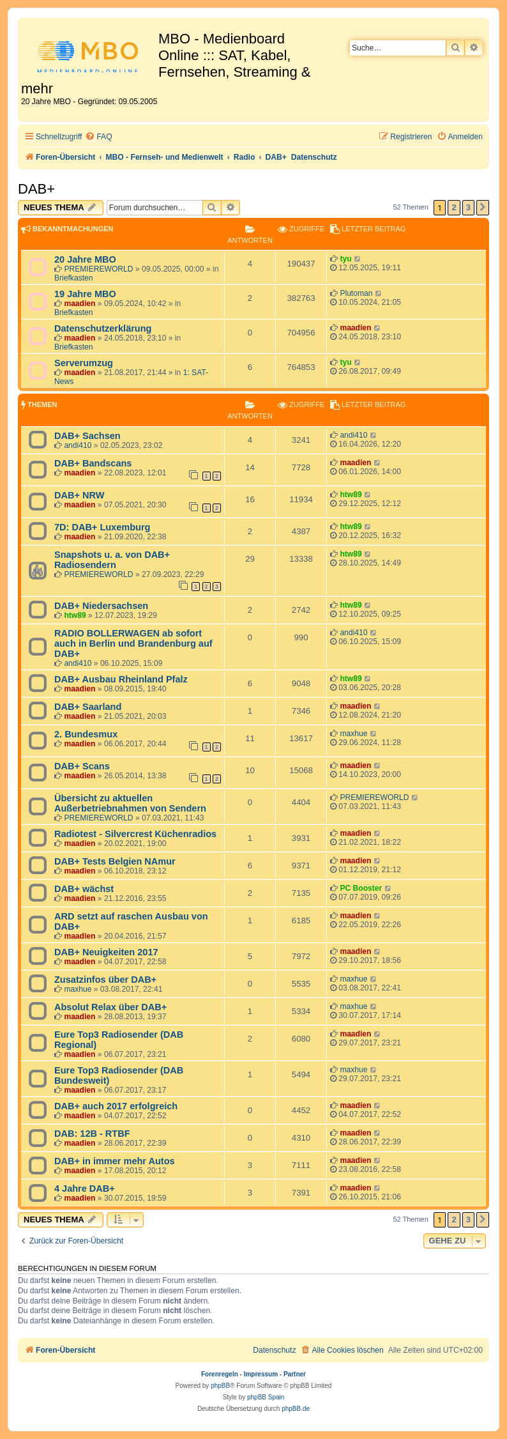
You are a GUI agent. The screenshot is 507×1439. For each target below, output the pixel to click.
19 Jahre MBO (85, 294)
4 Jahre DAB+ (84, 1188)
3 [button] (468, 207)
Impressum (261, 1374)
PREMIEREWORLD (98, 269)
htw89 (350, 494)
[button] (482, 207)
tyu (345, 258)
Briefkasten (73, 277)
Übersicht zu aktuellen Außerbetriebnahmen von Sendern (130, 803)
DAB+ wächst (84, 889)
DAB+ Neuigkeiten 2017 (106, 952)
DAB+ (36, 189)
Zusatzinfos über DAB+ (105, 979)
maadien (79, 303)
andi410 (77, 445)
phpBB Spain (265, 1397)
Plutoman (356, 293)
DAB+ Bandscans (93, 463)
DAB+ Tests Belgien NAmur (115, 861)
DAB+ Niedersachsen (101, 606)
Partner (295, 1374)
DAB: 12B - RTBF (92, 1133)
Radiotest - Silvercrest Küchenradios (135, 834)
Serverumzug (83, 363)
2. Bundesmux (85, 734)
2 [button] (453, 207)
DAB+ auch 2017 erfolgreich (116, 1106)
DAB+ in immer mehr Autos (114, 1161)
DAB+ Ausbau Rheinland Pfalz (121, 679)
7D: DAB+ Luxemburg (102, 527)
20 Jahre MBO (85, 259)
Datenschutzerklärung (102, 328)
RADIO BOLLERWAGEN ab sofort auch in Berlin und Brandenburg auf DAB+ (133, 643)
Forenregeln (219, 1374)
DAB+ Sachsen (87, 436)
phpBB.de (296, 1408)
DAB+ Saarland (87, 707)
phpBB (220, 1385)
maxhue (353, 733)
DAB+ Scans (82, 766)
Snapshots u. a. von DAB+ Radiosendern (112, 560)
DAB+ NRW (79, 495)
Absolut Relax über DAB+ (110, 1007)
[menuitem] (98, 137)
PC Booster (361, 888)
